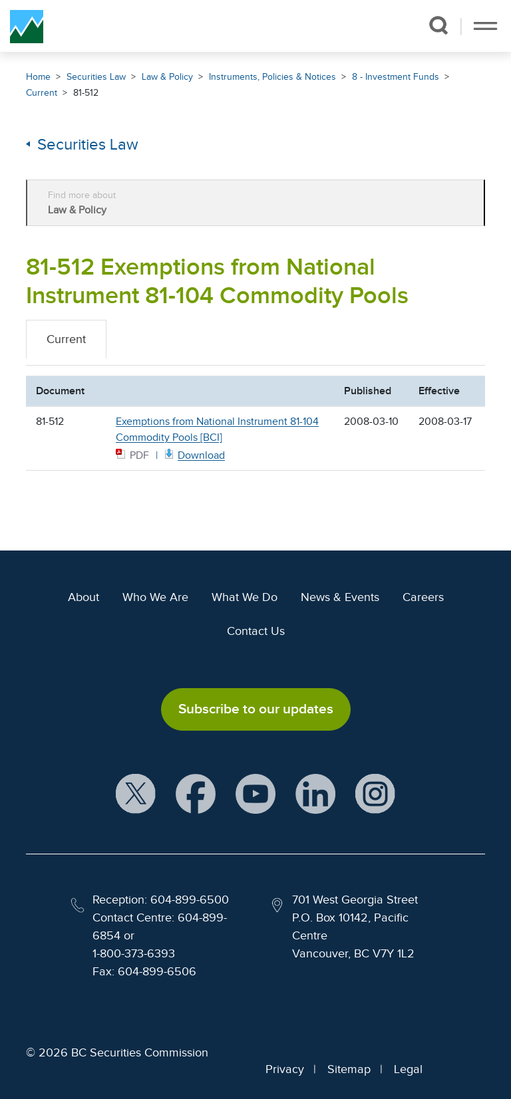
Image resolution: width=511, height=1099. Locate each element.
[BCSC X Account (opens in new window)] (135, 794)
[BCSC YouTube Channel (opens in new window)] (255, 794)
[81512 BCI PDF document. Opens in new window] (194, 454)
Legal (408, 1069)
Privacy (284, 1069)
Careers (423, 597)
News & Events (340, 597)
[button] (438, 25)
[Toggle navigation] (485, 26)
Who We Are (155, 597)
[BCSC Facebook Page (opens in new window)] (195, 794)
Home (38, 77)
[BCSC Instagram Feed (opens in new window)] (375, 794)
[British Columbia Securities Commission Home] (26, 26)
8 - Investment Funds (395, 77)
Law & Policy (167, 77)
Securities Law (96, 77)
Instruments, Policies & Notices (272, 77)
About (83, 597)
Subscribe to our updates (255, 709)
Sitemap (349, 1069)
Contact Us (256, 631)
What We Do (244, 597)
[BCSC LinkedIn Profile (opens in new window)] (315, 794)
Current (41, 93)
